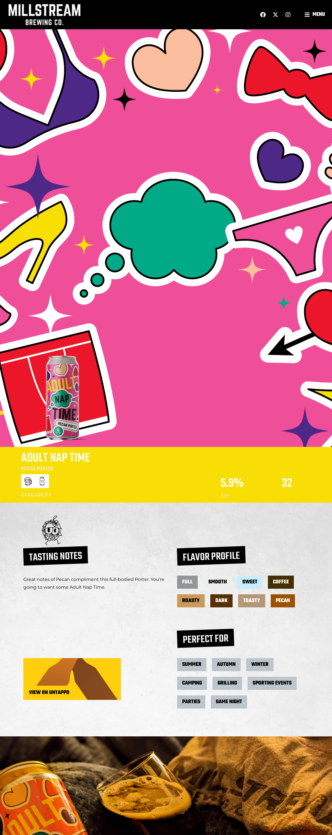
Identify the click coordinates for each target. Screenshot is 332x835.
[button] (315, 15)
